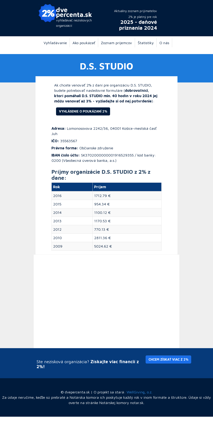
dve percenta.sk (74, 12)
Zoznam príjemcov (116, 42)
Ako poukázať (84, 42)
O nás (164, 42)
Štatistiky (146, 42)
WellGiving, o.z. (139, 392)
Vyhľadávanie (55, 42)
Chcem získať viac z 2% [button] (168, 359)
